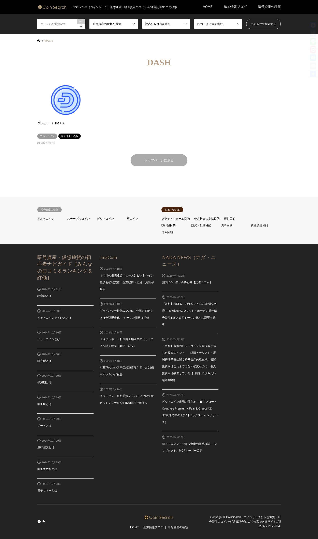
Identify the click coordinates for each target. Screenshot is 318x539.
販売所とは (44, 360)
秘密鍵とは (44, 296)
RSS (44, 521)
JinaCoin (108, 257)
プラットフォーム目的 (175, 218)
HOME (208, 7)
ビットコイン (105, 218)
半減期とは (44, 382)
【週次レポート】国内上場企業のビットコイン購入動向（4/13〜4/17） (127, 342)
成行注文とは (45, 447)
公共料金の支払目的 (207, 218)
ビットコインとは (48, 339)
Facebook (38, 521)
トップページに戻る (159, 160)
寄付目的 (229, 218)
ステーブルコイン (78, 218)
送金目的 (167, 232)
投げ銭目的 (168, 225)
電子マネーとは (47, 490)
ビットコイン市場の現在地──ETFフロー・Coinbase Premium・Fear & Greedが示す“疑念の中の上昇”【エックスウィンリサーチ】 (190, 412)
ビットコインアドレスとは (54, 317)
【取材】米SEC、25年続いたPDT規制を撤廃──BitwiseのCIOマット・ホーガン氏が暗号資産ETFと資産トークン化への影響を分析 (189, 314)
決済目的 (226, 225)
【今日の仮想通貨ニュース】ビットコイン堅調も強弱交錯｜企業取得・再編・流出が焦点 (127, 282)
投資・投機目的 (201, 225)
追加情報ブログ (235, 7)
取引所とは (44, 404)
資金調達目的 (259, 225)
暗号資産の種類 (269, 7)
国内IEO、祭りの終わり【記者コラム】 (187, 282)
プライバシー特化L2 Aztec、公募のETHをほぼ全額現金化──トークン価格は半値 (126, 314)
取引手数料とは (47, 469)
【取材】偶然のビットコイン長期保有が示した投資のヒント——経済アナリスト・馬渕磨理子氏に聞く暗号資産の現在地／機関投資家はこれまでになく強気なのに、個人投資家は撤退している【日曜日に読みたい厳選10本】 (189, 363)
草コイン (132, 218)
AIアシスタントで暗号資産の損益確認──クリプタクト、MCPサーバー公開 (189, 447)
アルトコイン (45, 218)
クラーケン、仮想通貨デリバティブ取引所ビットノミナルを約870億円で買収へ (127, 399)
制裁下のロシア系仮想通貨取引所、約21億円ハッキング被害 (127, 371)
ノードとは (44, 425)
